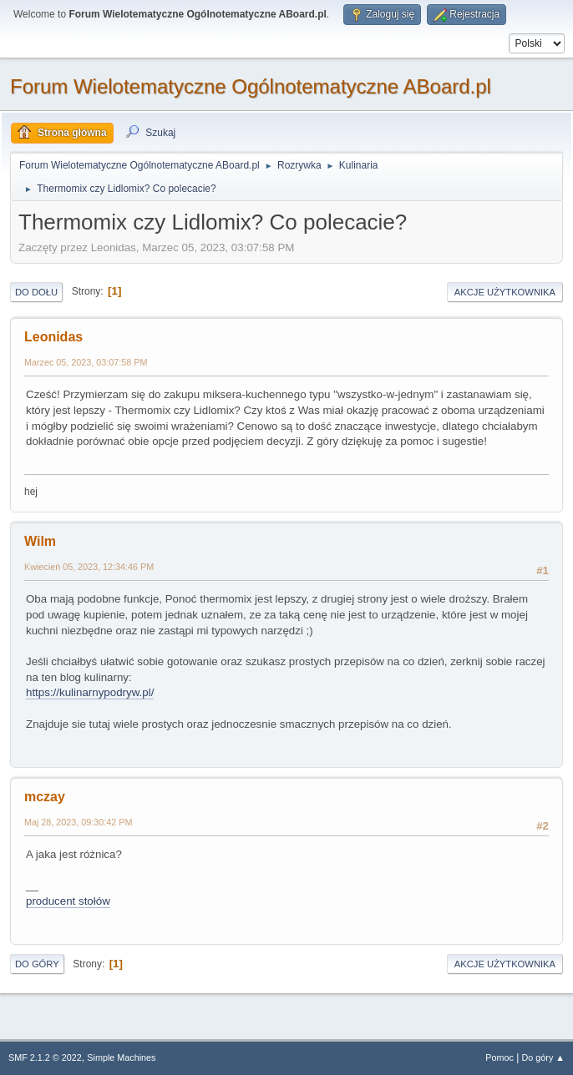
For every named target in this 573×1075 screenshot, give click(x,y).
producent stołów (68, 901)
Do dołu (36, 292)
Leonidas (53, 337)
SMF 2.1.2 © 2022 (45, 1057)
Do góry (37, 964)
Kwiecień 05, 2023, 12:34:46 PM (89, 567)
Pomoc (499, 1057)
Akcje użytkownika (504, 292)
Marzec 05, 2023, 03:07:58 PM (85, 362)
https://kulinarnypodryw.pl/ (90, 692)
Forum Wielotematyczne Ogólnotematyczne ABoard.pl (250, 86)
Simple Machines (121, 1057)
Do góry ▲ (543, 1057)
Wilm (40, 541)
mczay (44, 797)
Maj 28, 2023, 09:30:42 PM (78, 822)
